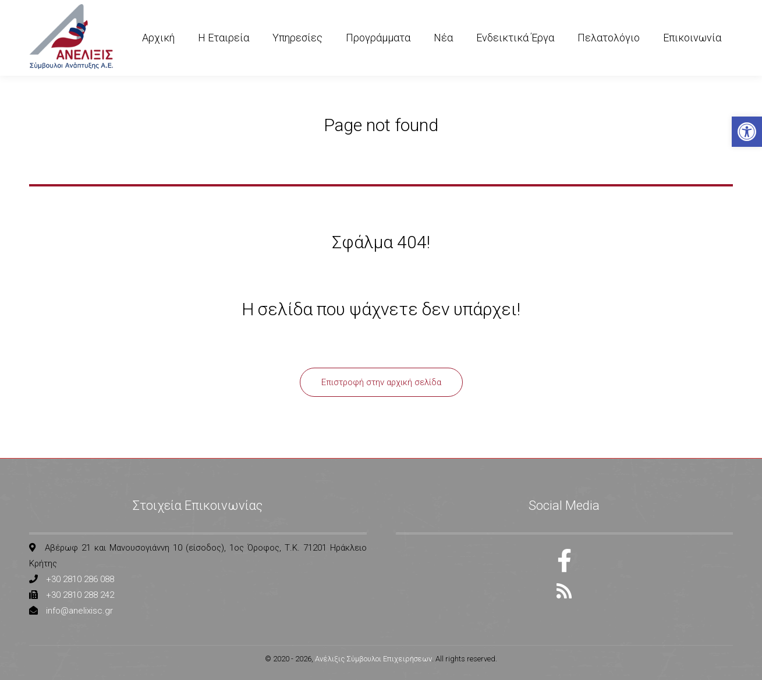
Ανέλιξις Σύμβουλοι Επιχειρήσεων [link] (373, 658)
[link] (747, 132)
